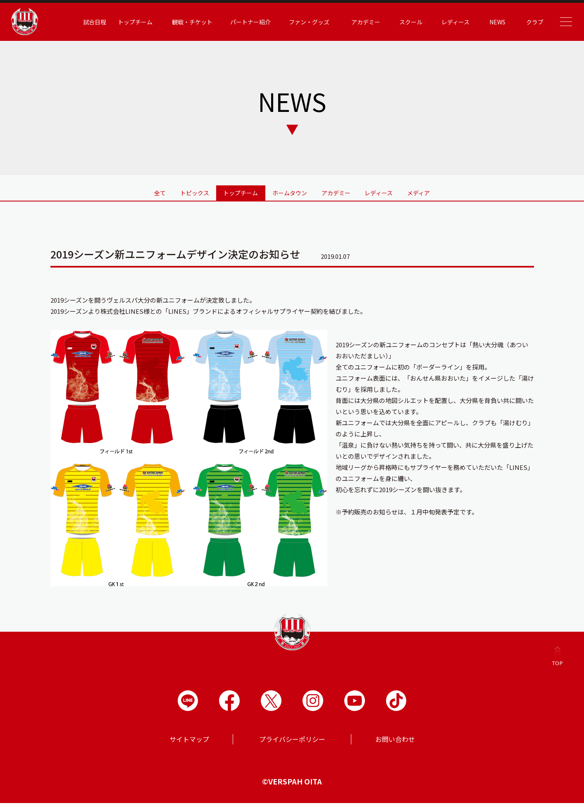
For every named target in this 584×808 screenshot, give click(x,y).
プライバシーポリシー (292, 744)
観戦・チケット (177, 22)
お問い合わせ (395, 744)
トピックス (162, 191)
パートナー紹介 (236, 22)
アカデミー (351, 22)
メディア (467, 191)
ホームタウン (289, 191)
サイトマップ (189, 744)
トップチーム (120, 22)
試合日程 (80, 22)
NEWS (483, 22)
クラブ (520, 22)
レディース (441, 22)
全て (111, 191)
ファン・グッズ (294, 22)
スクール (396, 22)
